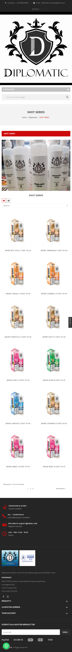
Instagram (8, 596)
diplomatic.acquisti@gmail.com (53, 3)
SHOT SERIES (9, 133)
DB (11, 647)
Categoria (8, 89)
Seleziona (36, 205)
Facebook (3, 596)
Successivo (61, 489)
